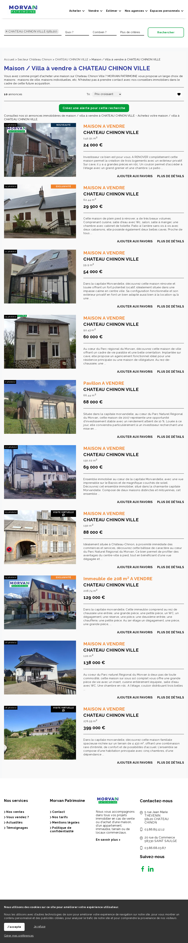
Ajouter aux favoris (135, 182)
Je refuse (40, 926)
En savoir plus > (108, 839)
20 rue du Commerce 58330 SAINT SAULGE (160, 839)
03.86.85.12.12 (154, 829)
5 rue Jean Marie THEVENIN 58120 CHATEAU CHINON (156, 817)
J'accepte (14, 926)
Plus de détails (170, 182)
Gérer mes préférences (19, 935)
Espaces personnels (165, 10)
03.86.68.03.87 (155, 848)
